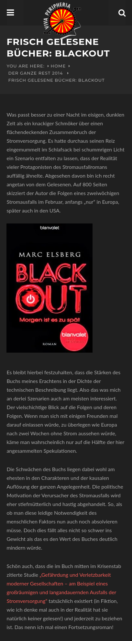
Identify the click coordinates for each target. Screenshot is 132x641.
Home (58, 65)
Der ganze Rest (29, 73)
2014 (57, 73)
